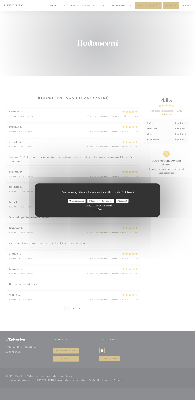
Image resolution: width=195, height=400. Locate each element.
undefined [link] (98, 209)
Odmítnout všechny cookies (100, 201)
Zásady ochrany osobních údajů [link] (98, 205)
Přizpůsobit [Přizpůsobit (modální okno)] (122, 201)
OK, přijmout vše (76, 201)
